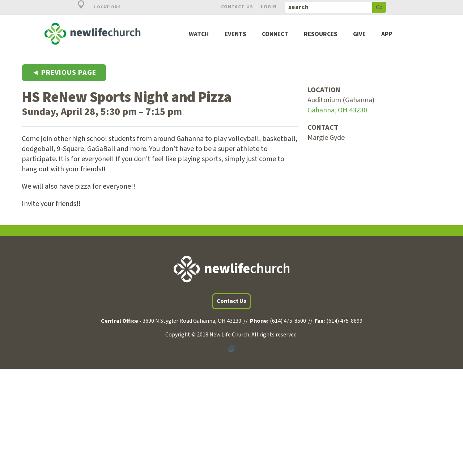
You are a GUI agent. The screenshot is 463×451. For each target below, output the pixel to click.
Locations (95, 7)
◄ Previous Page (64, 73)
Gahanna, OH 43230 (337, 110)
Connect (275, 34)
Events (235, 34)
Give (359, 34)
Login (269, 6)
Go (379, 7)
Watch (199, 34)
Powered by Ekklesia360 (231, 349)
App (386, 34)
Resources (320, 34)
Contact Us (237, 6)
